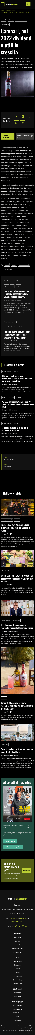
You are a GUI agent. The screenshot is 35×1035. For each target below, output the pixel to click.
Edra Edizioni (17, 1005)
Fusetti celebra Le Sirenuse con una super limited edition (17, 751)
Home (2, 11)
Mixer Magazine (17, 948)
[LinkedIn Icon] (23, 926)
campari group (5, 24)
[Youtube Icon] (26, 926)
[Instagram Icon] (16, 926)
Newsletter (17, 945)
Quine (17, 1016)
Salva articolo (8, 136)
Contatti (17, 941)
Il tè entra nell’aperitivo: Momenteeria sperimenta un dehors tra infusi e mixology (17, 378)
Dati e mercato (17, 961)
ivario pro (21, 327)
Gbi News (17, 992)
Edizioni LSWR (17, 1009)
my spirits (11, 397)
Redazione (18, 300)
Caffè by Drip (17, 983)
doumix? (4, 698)
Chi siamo (17, 937)
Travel (17, 969)
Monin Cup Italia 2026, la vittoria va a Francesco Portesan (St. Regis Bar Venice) (17, 578)
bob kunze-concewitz (21, 20)
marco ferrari (16, 620)
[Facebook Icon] (20, 926)
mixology (10, 20)
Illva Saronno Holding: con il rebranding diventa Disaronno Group (17, 626)
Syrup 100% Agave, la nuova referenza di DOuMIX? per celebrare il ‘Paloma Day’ (17, 705)
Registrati (26, 870)
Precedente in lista (11, 281)
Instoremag (17, 996)
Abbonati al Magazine (12, 847)
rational (7, 327)
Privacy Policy (17, 952)
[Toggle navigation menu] (2, 4)
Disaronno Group (6, 620)
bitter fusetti (5, 744)
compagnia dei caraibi (7, 520)
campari (4, 20)
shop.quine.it (24, 918)
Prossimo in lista (10, 322)
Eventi (17, 972)
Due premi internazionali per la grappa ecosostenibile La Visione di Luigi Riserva (17, 293)
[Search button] (32, 4)
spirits (6, 286)
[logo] (12, 4)
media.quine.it (14, 918)
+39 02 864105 (21, 914)
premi (12, 286)
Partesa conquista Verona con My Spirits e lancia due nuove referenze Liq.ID (17, 404)
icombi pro (14, 327)
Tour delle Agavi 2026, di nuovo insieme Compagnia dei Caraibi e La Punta (16, 527)
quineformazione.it (17, 921)
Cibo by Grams (17, 976)
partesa (4, 397)
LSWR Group (17, 1013)
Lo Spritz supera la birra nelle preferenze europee (14, 428)
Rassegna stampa (6, 371)
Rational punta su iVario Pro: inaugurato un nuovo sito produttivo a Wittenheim (17, 334)
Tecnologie (17, 965)
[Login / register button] (28, 4)
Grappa (18, 286)
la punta (17, 520)
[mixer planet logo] (17, 898)
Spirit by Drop (10, 11)
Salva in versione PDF (25, 136)
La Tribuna (17, 1020)
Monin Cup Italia (6, 570)
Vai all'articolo (10, 841)
